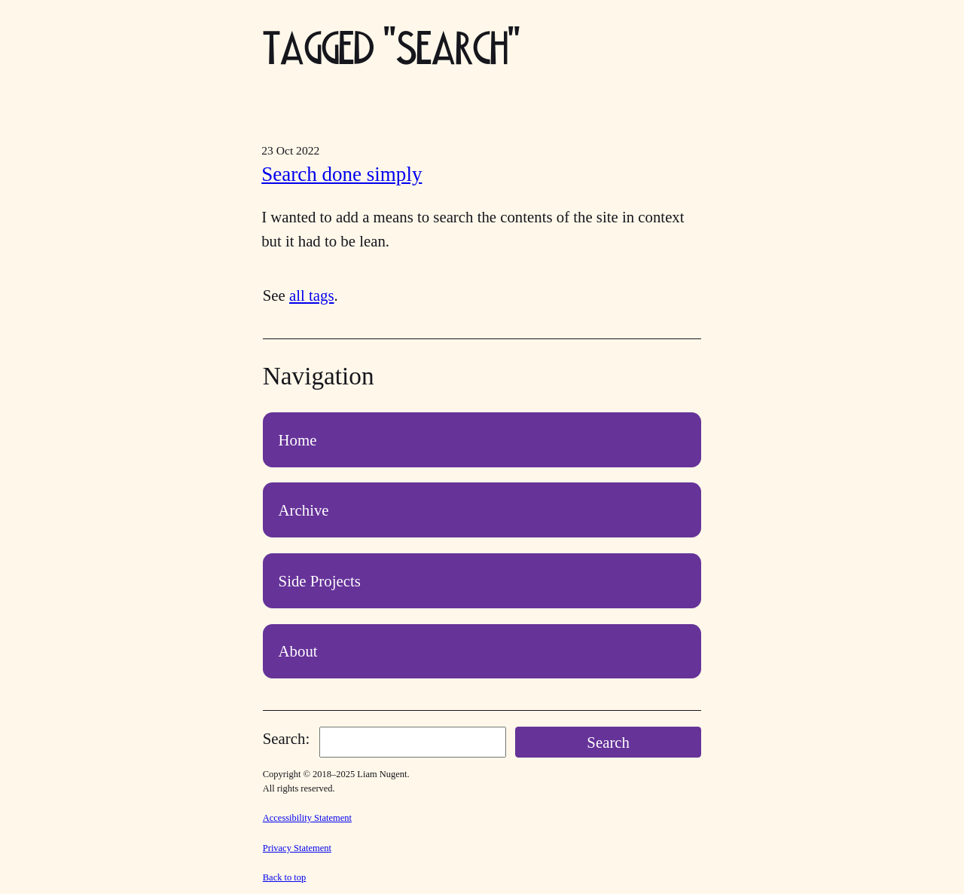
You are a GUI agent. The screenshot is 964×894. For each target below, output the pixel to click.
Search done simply (341, 174)
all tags (311, 295)
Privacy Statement (297, 848)
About (298, 651)
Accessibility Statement (307, 818)
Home (298, 440)
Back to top (285, 877)
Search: (286, 738)
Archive (304, 510)
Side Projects (320, 580)
